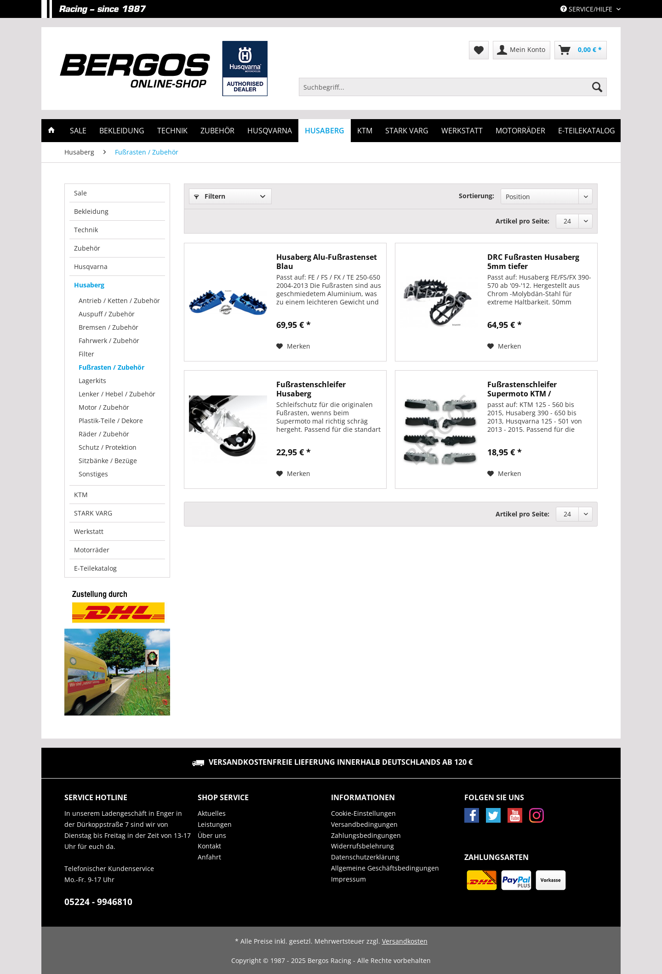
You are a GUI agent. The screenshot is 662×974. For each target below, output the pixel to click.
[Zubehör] (217, 130)
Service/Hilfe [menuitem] (587, 9)
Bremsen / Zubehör (108, 327)
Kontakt (209, 846)
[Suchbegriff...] (453, 87)
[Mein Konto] (521, 50)
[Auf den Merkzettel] (293, 346)
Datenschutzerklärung (365, 857)
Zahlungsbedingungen (366, 835)
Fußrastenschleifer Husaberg (311, 389)
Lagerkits (92, 380)
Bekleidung (91, 211)
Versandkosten (405, 941)
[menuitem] (453, 91)
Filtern (209, 196)
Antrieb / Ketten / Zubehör (119, 300)
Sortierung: (476, 195)
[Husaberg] (324, 130)
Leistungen (215, 824)
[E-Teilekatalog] (587, 130)
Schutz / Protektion (108, 447)
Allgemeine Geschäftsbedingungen (385, 868)
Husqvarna (91, 266)
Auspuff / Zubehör (107, 313)
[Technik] (172, 130)
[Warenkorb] (580, 50)
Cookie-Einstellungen (363, 813)
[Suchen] (597, 87)
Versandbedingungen (364, 824)
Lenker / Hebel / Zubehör (117, 394)
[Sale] (78, 130)
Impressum (348, 879)
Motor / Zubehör (104, 407)
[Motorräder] (520, 130)
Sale (80, 193)
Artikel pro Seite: (522, 221)
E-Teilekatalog (95, 568)
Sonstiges (93, 474)
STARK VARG (93, 513)
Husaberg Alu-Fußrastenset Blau (326, 261)
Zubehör (87, 248)
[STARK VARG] (407, 130)
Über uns (212, 835)
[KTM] (365, 130)
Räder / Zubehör (104, 434)
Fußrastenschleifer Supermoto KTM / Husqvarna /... (522, 389)
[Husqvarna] (269, 130)
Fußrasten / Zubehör (111, 367)
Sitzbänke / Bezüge (108, 460)
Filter (86, 353)
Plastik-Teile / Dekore (111, 420)
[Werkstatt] (462, 130)
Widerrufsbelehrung (362, 846)
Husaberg (89, 285)
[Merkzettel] (479, 50)
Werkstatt (88, 531)
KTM (81, 494)
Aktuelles (212, 813)
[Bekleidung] (122, 130)
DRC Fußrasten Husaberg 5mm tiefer (533, 261)
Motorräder (91, 549)
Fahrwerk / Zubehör (109, 340)
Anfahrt (209, 857)
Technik (86, 229)
